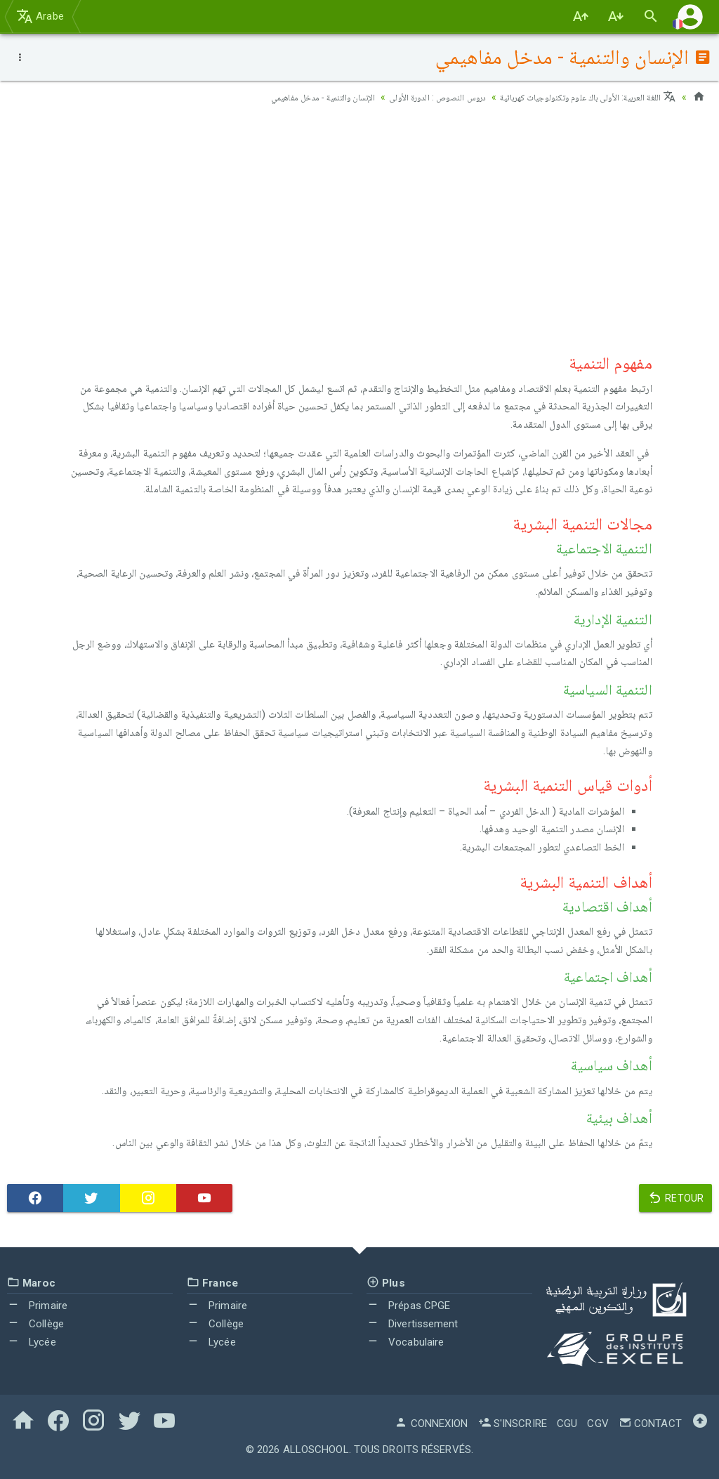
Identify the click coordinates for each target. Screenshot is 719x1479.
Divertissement (413, 1323)
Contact (650, 1423)
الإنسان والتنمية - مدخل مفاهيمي (284, 97)
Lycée (31, 1342)
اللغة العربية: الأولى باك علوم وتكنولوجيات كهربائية (577, 97)
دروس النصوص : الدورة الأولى (411, 97)
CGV (597, 1423)
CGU (567, 1423)
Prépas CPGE (408, 1305)
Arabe (40, 16)
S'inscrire (512, 1423)
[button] (690, 16)
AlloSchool (316, 1449)
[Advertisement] (359, 225)
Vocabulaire (405, 1342)
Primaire (37, 1305)
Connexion (431, 1423)
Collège (35, 1323)
